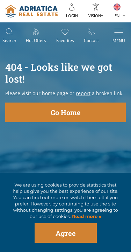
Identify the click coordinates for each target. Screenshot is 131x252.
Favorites (65, 40)
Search (9, 40)
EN (117, 15)
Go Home (66, 112)
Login (72, 15)
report (83, 93)
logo (31, 11)
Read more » (86, 216)
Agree (66, 233)
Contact (91, 40)
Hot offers (36, 40)
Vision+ (95, 15)
